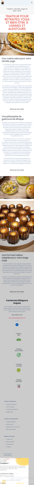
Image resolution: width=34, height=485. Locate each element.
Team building (10, 407)
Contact (8, 447)
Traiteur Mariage (11, 422)
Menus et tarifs (10, 442)
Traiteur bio (9, 439)
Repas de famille (11, 429)
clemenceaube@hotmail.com (17, 318)
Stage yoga (9, 412)
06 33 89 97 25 (17, 315)
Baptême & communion (13, 427)
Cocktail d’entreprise (12, 409)
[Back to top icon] (17, 473)
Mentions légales (10, 477)
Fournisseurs (9, 444)
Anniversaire (9, 424)
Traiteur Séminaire (11, 404)
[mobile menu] (31, 2)
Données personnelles (22, 477)
